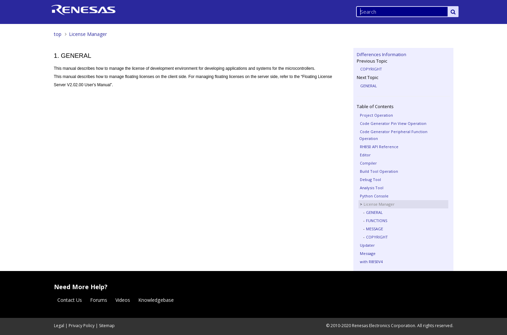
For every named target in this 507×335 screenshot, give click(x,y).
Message (368, 253)
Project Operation (376, 115)
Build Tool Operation (379, 171)
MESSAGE (374, 228)
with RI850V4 (371, 261)
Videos (122, 300)
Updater (367, 245)
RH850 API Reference (379, 146)
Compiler (368, 163)
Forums (98, 300)
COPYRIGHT (371, 69)
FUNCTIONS (376, 220)
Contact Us (69, 300)
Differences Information (381, 54)
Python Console (374, 195)
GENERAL (368, 85)
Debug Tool (370, 179)
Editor (365, 154)
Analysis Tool (371, 187)
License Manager (88, 34)
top (57, 34)
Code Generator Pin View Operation (393, 123)
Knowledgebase (156, 300)
